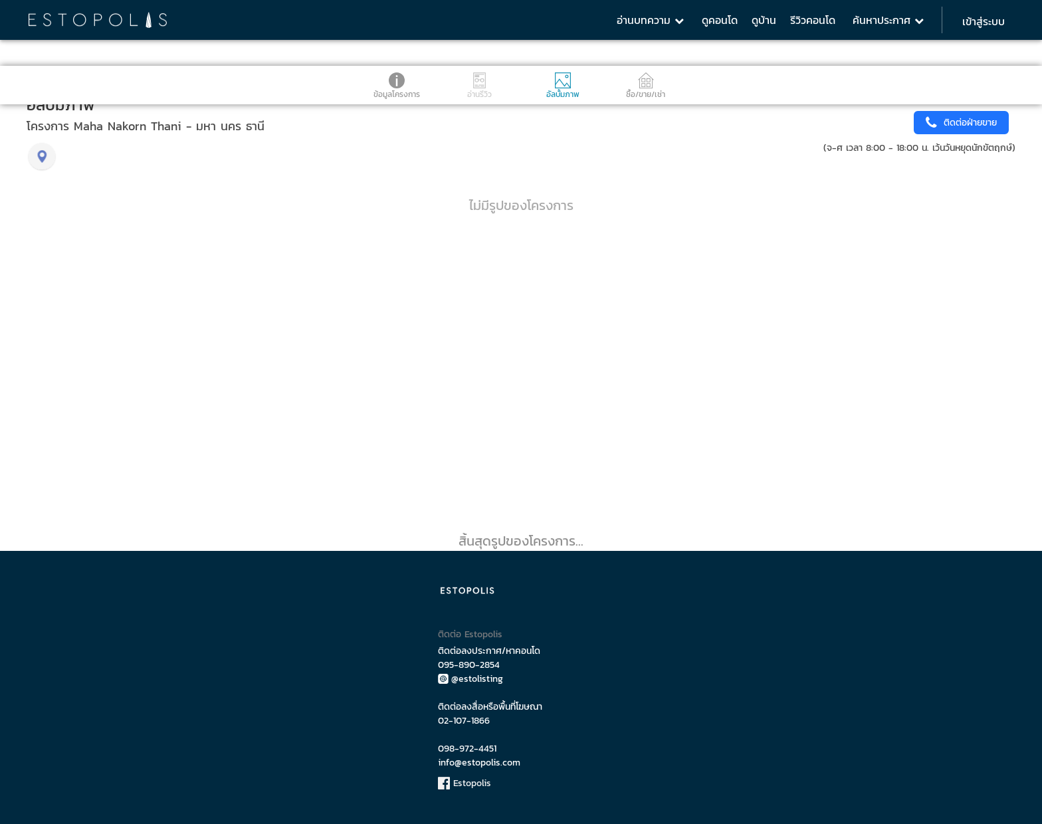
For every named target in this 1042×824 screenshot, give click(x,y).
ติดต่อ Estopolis (470, 634)
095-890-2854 (469, 665)
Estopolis (464, 783)
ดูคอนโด (720, 20)
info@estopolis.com (479, 763)
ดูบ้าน (764, 20)
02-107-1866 (464, 721)
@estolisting (470, 679)
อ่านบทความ (650, 20)
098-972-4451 (467, 749)
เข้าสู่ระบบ (983, 21)
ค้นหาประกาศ (888, 20)
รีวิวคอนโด (812, 20)
